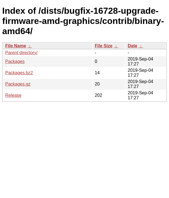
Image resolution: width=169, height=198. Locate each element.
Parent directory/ (21, 52)
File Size (103, 45)
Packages (15, 61)
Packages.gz (18, 84)
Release (13, 95)
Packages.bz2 (19, 72)
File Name (15, 45)
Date (132, 45)
